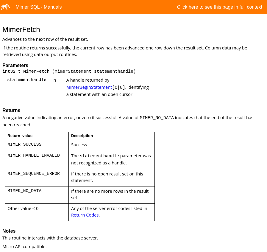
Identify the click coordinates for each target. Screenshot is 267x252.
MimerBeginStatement (89, 87)
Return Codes (85, 215)
